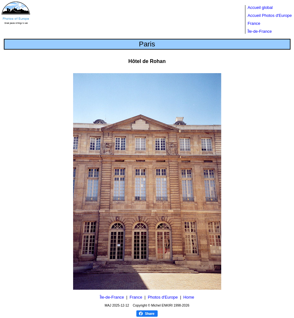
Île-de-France (260, 31)
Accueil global (260, 7)
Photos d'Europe (163, 297)
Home (188, 297)
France (254, 23)
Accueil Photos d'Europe (270, 15)
